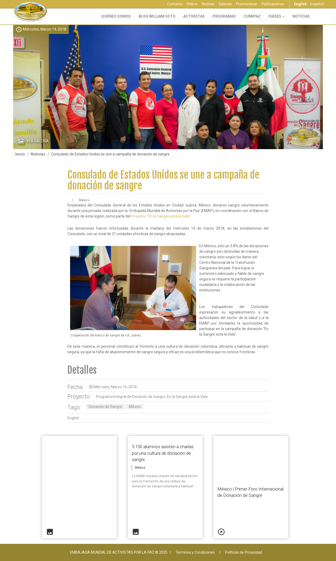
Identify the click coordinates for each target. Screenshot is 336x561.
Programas (224, 16)
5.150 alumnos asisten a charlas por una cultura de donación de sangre (163, 453)
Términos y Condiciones (195, 552)
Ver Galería (38, 141)
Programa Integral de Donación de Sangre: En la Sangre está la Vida (152, 397)
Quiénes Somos (116, 16)
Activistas (194, 16)
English (300, 4)
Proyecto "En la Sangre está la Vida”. (161, 216)
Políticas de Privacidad (243, 552)
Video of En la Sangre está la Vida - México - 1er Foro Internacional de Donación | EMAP (250, 457)
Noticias (208, 4)
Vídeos (192, 4)
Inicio (20, 154)
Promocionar (247, 4)
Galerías (225, 4)
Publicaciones (272, 4)
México (135, 407)
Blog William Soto (157, 16)
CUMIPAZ (252, 16)
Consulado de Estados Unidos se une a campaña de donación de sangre (163, 180)
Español (317, 4)
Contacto (174, 4)
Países (277, 16)
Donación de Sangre (105, 407)
